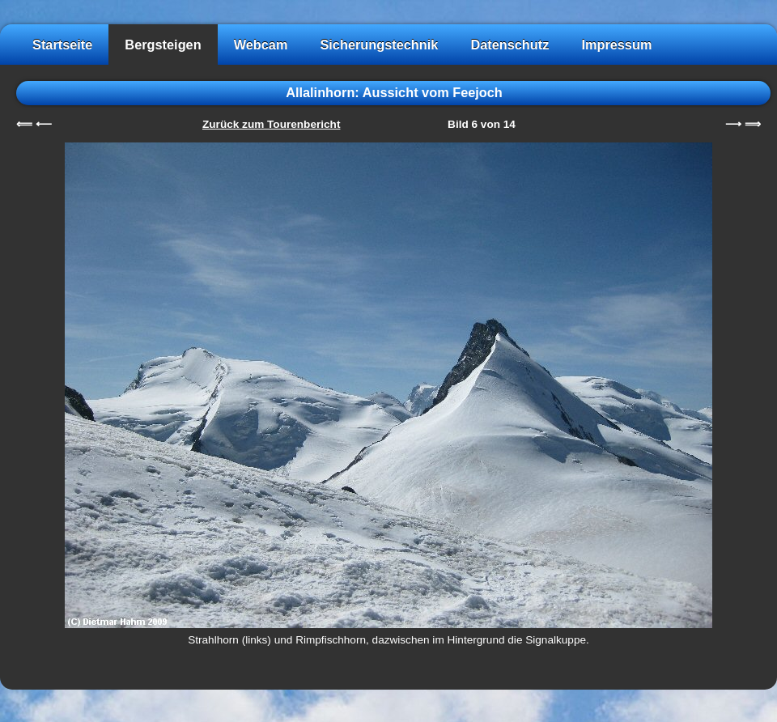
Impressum (616, 44)
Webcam (261, 44)
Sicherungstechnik (379, 44)
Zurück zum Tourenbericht (271, 124)
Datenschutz (509, 44)
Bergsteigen (163, 44)
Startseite (62, 44)
